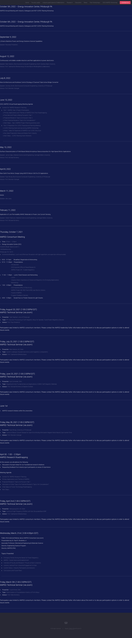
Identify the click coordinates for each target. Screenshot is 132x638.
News (85, 2)
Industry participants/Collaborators (53, 2)
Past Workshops (95, 2)
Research (70, 2)
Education (78, 2)
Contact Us (125, 2)
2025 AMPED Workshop (110, 2)
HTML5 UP (71, 628)
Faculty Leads (35, 2)
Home (27, 2)
